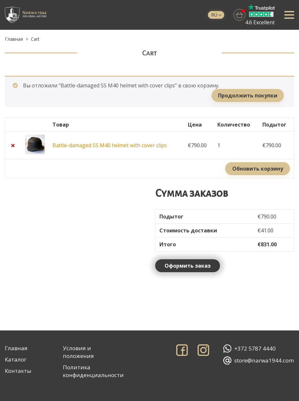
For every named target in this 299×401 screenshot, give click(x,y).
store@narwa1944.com (258, 360)
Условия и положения (78, 352)
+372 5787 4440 (249, 348)
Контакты (18, 370)
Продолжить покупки (247, 95)
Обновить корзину (257, 168)
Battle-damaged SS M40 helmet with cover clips (109, 145)
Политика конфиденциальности (93, 371)
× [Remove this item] (13, 145)
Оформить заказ (188, 265)
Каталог (16, 359)
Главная (14, 39)
